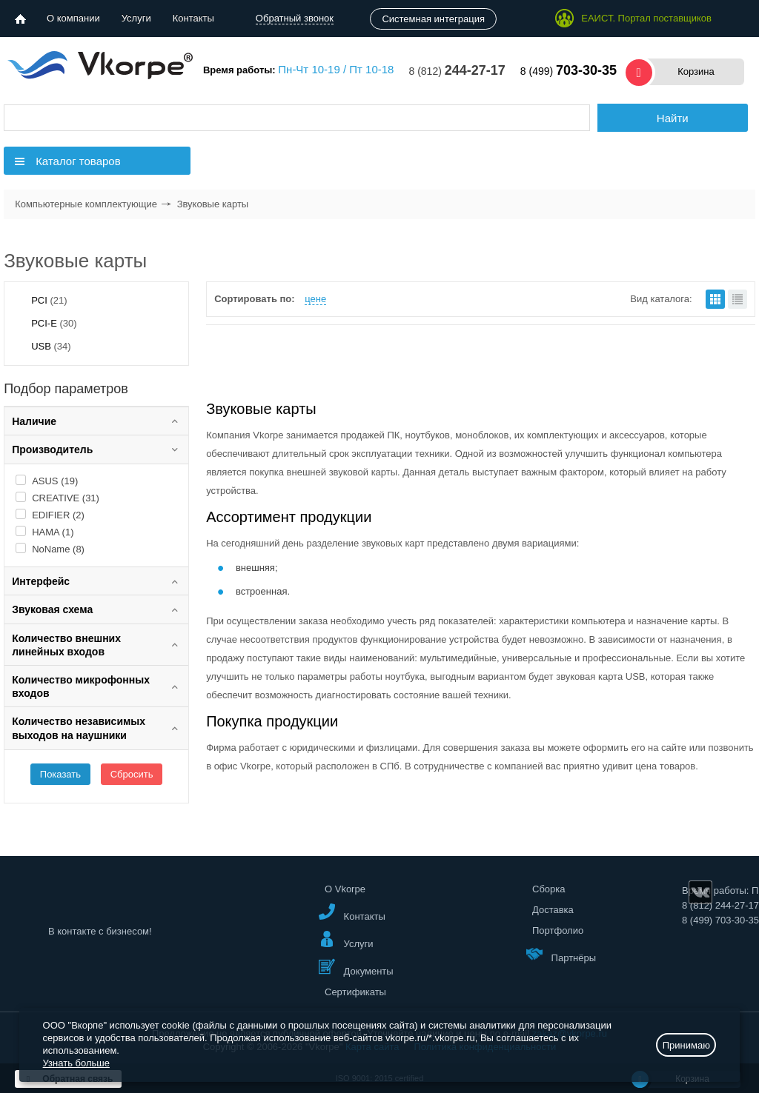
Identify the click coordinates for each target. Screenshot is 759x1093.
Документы (356, 967)
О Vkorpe (345, 889)
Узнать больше (76, 1063)
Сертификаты (355, 991)
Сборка (549, 889)
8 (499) (568, 71)
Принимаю (686, 1045)
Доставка (553, 909)
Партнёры (561, 954)
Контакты (193, 18)
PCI (49, 300)
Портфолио (557, 930)
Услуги (136, 18)
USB (50, 346)
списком (737, 299)
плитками (715, 299)
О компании (73, 18)
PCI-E (53, 323)
